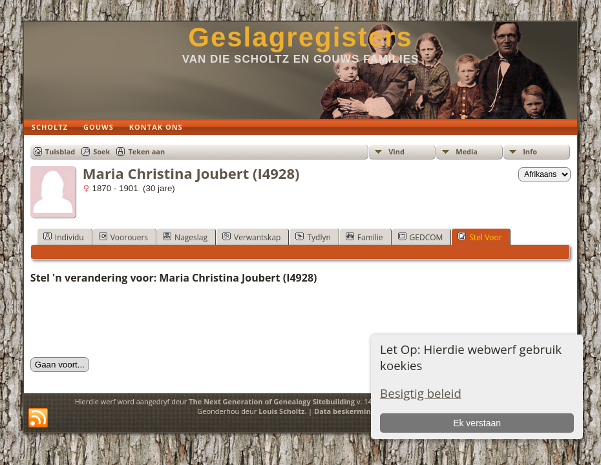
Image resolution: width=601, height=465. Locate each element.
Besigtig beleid (420, 393)
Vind (396, 151)
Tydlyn (312, 237)
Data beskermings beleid (358, 411)
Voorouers (123, 237)
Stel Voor (479, 237)
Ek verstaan (477, 423)
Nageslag (185, 237)
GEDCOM (420, 237)
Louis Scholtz (281, 411)
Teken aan (146, 151)
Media (467, 151)
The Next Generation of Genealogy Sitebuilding (272, 401)
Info (530, 151)
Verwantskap (251, 237)
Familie (364, 237)
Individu (63, 237)
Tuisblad (60, 151)
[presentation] (128, 321)
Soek (101, 151)
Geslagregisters (300, 37)
